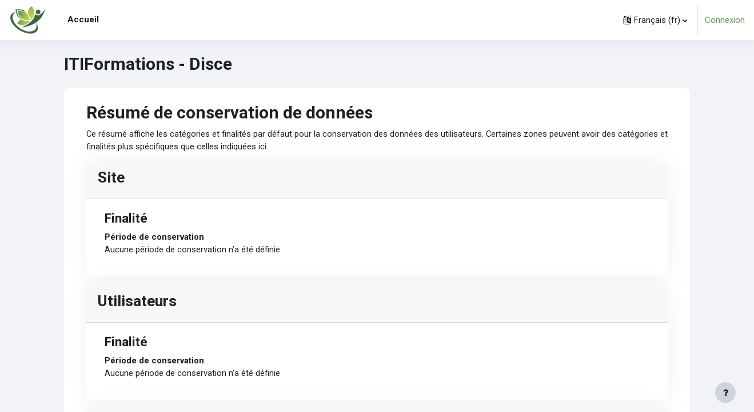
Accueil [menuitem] (83, 19)
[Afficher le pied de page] (725, 392)
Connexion (725, 20)
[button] (655, 20)
